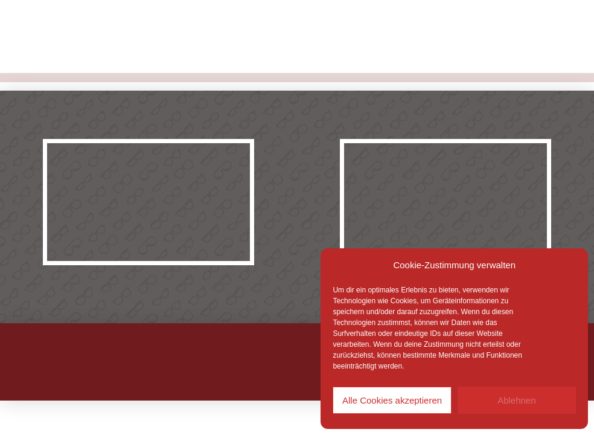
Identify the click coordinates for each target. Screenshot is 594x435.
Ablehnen (516, 400)
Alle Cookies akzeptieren (392, 400)
